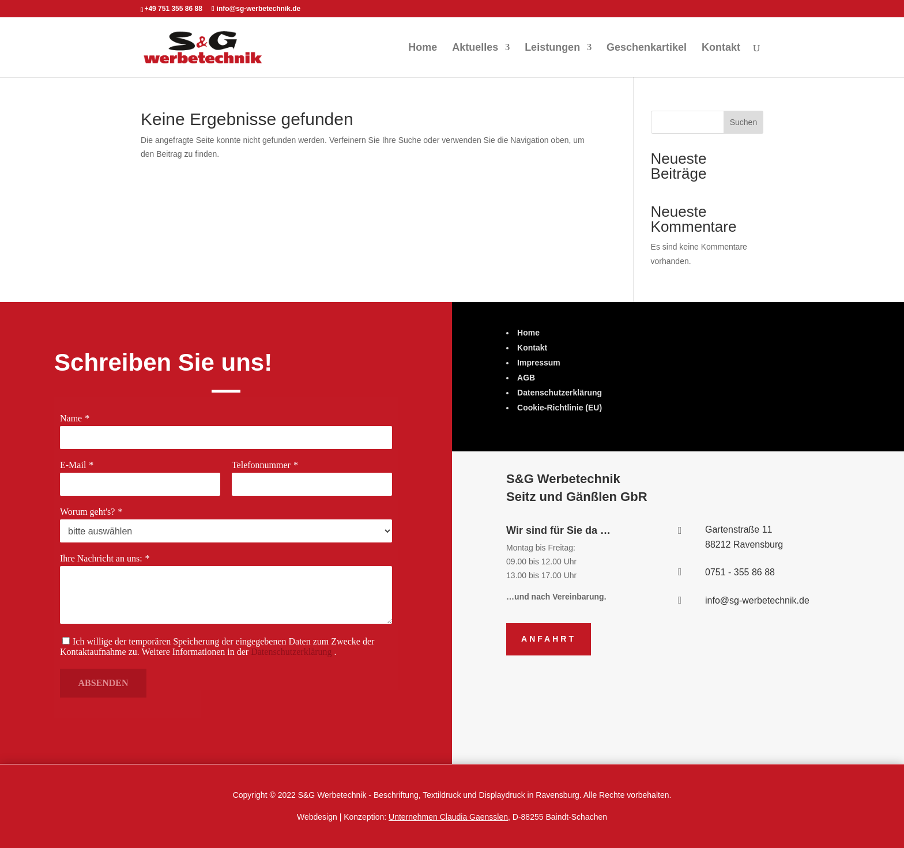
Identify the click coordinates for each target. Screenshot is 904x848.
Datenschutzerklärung (291, 652)
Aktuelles (475, 48)
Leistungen (552, 48)
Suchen (743, 122)
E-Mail (75, 465)
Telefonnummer (261, 465)
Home (422, 48)
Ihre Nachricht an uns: (102, 558)
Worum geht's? (89, 512)
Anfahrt (548, 638)
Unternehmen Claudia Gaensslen (448, 816)
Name (73, 419)
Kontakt (721, 48)
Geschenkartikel (647, 48)
